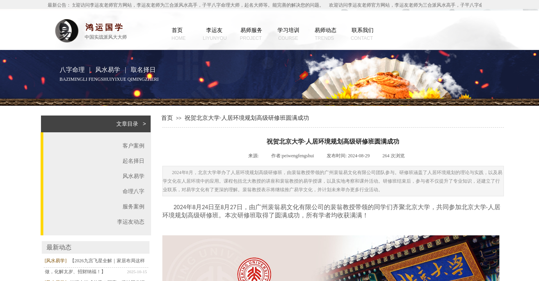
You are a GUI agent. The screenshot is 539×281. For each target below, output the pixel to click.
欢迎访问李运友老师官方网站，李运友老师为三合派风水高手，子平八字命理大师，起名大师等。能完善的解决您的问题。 (197, 5)
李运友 (214, 30)
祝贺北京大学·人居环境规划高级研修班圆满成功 (247, 118)
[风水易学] (56, 260)
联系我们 (363, 30)
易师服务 (251, 30)
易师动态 (325, 30)
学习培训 (288, 30)
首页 (177, 30)
